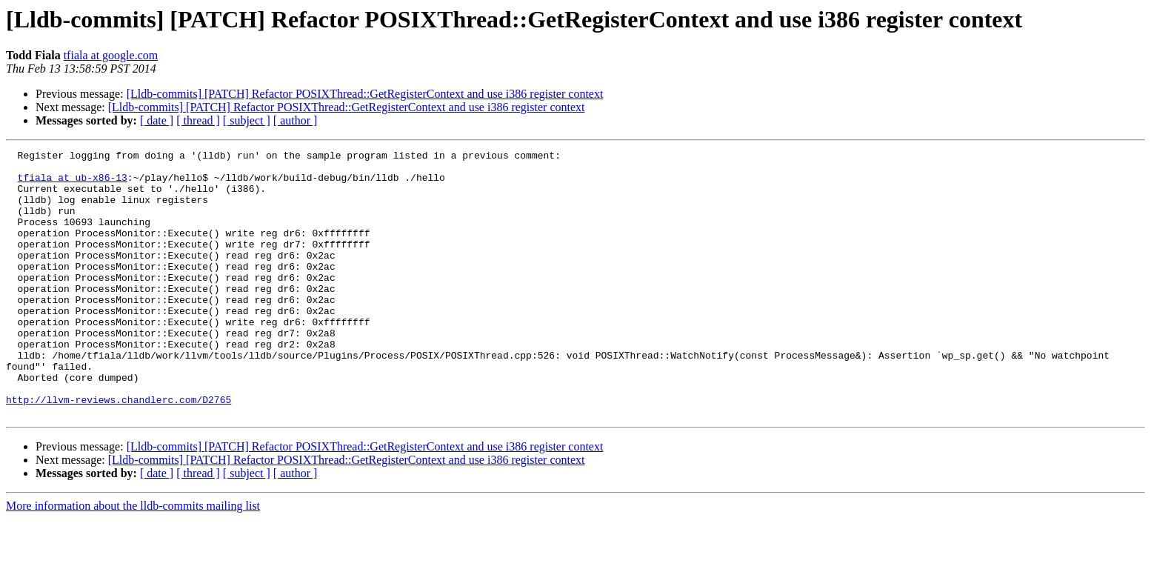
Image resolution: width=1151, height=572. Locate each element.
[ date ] (156, 120)
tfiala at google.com (111, 55)
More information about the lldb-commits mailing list (133, 559)
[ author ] (295, 120)
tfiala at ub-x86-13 (72, 183)
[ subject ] (246, 120)
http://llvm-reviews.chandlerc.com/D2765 (118, 450)
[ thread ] (198, 120)
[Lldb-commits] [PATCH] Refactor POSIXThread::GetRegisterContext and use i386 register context (365, 93)
